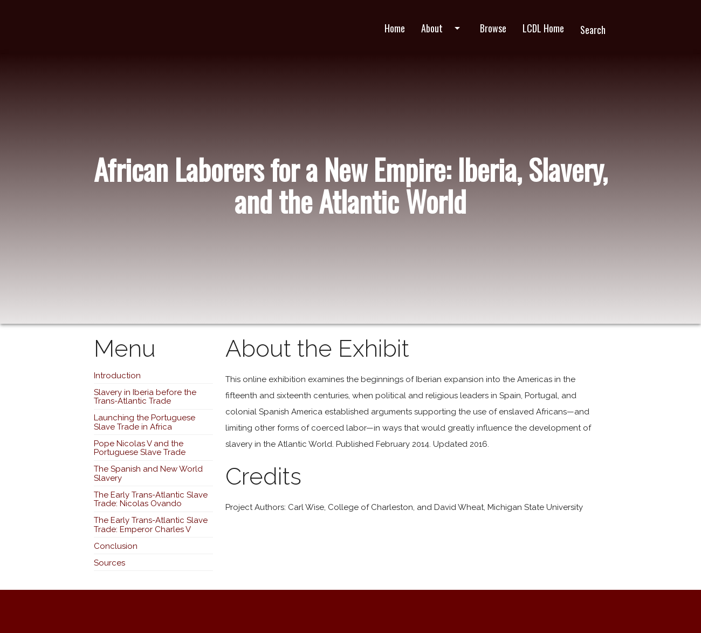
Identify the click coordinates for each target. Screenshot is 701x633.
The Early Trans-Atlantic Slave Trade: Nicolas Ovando (151, 499)
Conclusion (116, 546)
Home (394, 28)
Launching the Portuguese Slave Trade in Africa (144, 422)
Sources (109, 563)
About (442, 28)
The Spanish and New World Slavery (148, 473)
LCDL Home (543, 28)
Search (593, 30)
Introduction (117, 375)
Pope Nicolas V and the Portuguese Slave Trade (139, 448)
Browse (493, 28)
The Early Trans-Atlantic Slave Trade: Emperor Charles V (151, 524)
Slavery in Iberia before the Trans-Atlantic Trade (145, 396)
